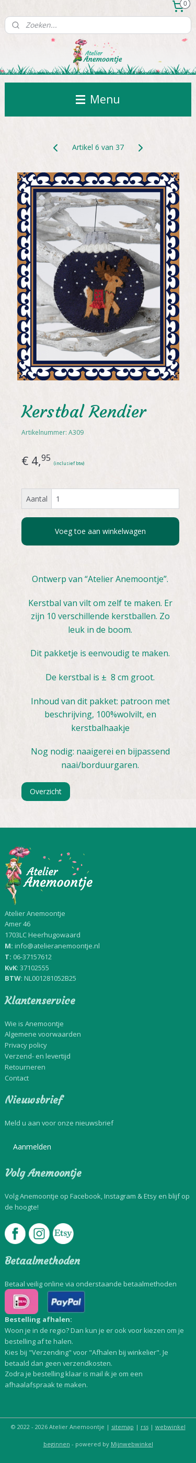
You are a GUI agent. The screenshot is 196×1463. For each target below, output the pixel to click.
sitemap (122, 1427)
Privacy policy (26, 1045)
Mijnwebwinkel (132, 1444)
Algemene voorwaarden (43, 1034)
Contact (17, 1078)
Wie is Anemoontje (34, 1023)
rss (144, 1427)
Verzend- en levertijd (38, 1056)
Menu (98, 99)
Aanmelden (32, 1147)
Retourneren (25, 1067)
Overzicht (46, 792)
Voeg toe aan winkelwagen (100, 531)
